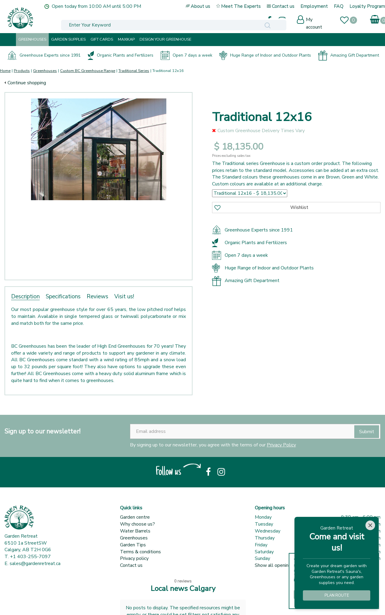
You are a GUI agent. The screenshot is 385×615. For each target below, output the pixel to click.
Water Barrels (135, 531)
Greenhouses (134, 538)
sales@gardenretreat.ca (35, 563)
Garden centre (135, 517)
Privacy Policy (281, 445)
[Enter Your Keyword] (130, 20)
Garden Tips (133, 545)
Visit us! (124, 296)
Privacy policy (134, 558)
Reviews (97, 296)
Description (25, 296)
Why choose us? (137, 524)
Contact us (131, 565)
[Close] (370, 525)
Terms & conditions (140, 551)
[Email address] (255, 431)
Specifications (63, 296)
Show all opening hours (279, 565)
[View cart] (379, 18)
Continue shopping (27, 82)
